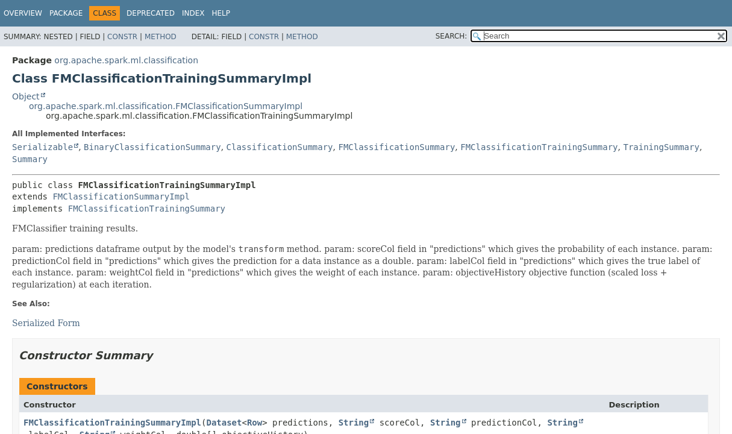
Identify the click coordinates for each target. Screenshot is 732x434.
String (354, 422)
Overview (23, 13)
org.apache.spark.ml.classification (126, 60)
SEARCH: (452, 36)
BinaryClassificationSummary (152, 147)
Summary (30, 159)
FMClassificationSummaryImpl (121, 196)
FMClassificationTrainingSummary (539, 147)
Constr (122, 37)
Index (193, 13)
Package (66, 13)
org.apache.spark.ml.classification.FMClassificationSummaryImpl (165, 106)
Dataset (224, 422)
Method (161, 37)
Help (220, 13)
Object (26, 96)
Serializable (42, 147)
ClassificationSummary (280, 147)
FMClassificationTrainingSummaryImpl (112, 422)
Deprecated (151, 13)
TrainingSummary (661, 147)
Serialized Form (46, 323)
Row (254, 422)
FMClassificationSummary (396, 147)
